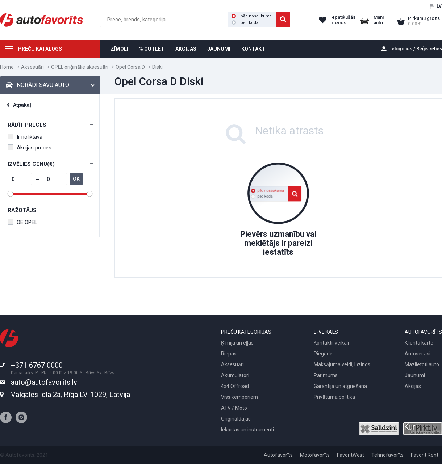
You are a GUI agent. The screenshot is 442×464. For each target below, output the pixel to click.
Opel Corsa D (130, 67)
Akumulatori (235, 375)
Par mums (326, 375)
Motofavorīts (315, 455)
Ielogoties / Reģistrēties (416, 48)
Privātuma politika (334, 397)
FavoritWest (350, 455)
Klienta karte (419, 343)
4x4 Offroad (235, 386)
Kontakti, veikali (331, 343)
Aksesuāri (32, 67)
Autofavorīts (278, 455)
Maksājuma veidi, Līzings (342, 364)
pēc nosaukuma (252, 16)
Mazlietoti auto (422, 364)
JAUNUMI (218, 49)
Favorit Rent (424, 455)
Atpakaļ (22, 105)
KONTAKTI (254, 49)
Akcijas (413, 386)
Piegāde (323, 354)
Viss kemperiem (239, 397)
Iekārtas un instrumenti (247, 430)
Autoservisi (417, 354)
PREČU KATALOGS (40, 49)
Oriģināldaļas (236, 419)
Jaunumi (415, 375)
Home (7, 67)
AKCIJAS (185, 49)
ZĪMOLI (119, 49)
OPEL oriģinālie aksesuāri (79, 67)
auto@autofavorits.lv (44, 382)
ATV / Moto (234, 408)
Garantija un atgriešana (340, 386)
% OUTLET (151, 49)
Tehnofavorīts (387, 455)
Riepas (229, 354)
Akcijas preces (29, 147)
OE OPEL (22, 222)
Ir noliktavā (25, 137)
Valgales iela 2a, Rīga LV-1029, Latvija (70, 394)
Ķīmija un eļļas (237, 343)
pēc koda (245, 22)
